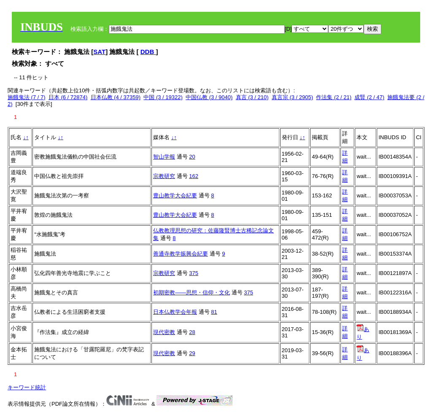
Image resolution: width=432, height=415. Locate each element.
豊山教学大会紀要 (175, 195)
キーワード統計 (27, 387)
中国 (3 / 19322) (163, 97)
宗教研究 (164, 176)
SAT (99, 51)
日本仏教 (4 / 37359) (116, 97)
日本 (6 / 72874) (68, 97)
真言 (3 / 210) (252, 97)
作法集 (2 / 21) (333, 97)
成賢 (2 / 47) (369, 97)
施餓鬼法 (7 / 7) (27, 97)
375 (193, 273)
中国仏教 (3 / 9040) (209, 97)
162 (193, 176)
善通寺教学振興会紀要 (180, 254)
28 (192, 332)
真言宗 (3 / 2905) (292, 97)
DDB (148, 51)
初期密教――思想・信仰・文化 (191, 292)
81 (214, 312)
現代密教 (164, 332)
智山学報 (164, 157)
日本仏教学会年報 (175, 312)
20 (192, 157)
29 (192, 353)
